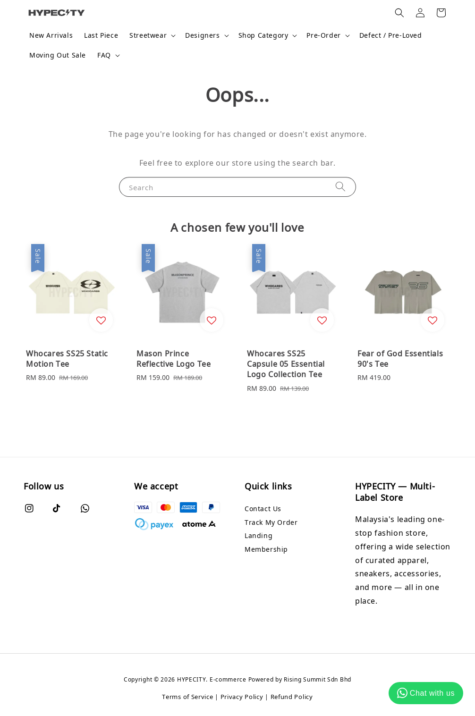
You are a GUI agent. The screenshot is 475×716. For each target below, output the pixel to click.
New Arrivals (51, 35)
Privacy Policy (242, 696)
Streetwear (148, 35)
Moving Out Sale (57, 55)
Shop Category (263, 35)
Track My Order (271, 522)
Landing (258, 535)
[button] (399, 12)
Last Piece (101, 35)
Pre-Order (323, 35)
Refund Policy (292, 696)
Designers (202, 35)
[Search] (340, 186)
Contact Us (263, 509)
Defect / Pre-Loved (390, 35)
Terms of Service (187, 696)
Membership (266, 549)
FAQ (104, 55)
